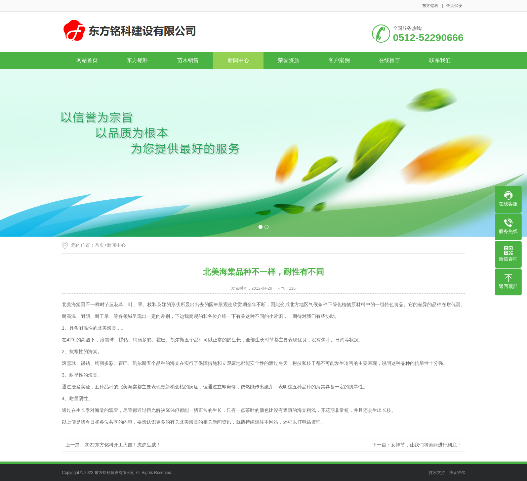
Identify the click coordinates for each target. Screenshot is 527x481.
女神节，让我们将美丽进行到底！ (426, 444)
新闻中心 (238, 60)
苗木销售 (188, 60)
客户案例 (339, 60)
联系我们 (440, 60)
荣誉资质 (288, 60)
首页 (99, 245)
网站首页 (87, 60)
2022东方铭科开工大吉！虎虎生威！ (122, 444)
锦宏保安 (454, 5)
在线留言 (389, 60)
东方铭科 (430, 5)
